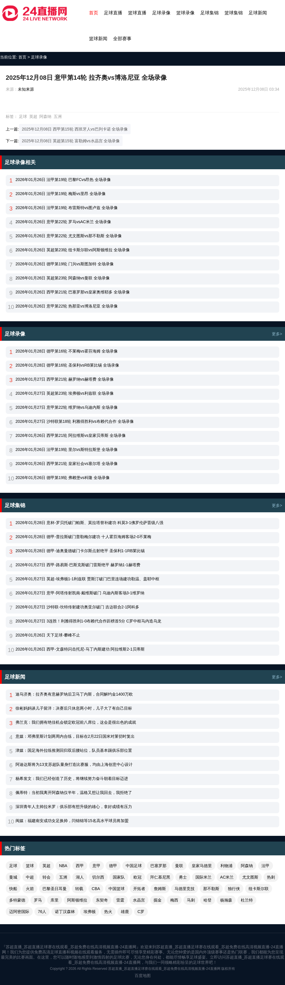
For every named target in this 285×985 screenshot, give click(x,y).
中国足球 (134, 865)
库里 (55, 900)
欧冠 (137, 877)
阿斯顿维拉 (77, 900)
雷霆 (120, 900)
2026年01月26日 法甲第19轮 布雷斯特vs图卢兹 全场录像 (66, 207)
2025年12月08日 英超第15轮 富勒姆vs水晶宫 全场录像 (71, 141)
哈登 (207, 900)
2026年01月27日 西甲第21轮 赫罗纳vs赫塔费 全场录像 (64, 379)
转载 (79, 888)
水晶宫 (139, 900)
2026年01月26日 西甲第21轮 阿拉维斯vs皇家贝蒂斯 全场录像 (70, 435)
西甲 (80, 865)
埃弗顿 (90, 911)
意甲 (96, 865)
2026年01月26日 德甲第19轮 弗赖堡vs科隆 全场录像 (62, 477)
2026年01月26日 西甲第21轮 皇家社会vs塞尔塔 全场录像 (66, 463)
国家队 (119, 877)
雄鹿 (125, 911)
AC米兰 (227, 877)
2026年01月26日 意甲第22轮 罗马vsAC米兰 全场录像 (63, 221)
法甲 (265, 865)
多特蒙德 (17, 900)
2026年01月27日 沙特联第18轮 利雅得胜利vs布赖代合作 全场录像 (74, 421)
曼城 (13, 877)
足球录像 (161, 12)
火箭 (30, 888)
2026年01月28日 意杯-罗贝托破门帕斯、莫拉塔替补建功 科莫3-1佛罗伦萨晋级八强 (89, 522)
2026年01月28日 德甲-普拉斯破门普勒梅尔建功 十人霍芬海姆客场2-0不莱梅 (83, 536)
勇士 (183, 877)
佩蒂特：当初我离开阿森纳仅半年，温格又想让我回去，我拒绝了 (73, 792)
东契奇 (102, 900)
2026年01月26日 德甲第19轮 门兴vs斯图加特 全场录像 (64, 264)
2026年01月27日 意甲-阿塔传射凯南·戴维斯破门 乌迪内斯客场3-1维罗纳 (79, 593)
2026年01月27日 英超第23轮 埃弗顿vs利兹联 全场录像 (64, 393)
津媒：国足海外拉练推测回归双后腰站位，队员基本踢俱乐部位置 (73, 750)
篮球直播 (137, 12)
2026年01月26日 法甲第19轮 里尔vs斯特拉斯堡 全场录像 (66, 449)
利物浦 (226, 865)
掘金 (158, 900)
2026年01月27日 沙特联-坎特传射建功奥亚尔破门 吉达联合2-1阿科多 (77, 607)
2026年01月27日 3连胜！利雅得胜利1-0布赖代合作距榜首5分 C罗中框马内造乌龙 (88, 621)
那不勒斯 (211, 888)
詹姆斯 (160, 888)
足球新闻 (258, 12)
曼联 (179, 865)
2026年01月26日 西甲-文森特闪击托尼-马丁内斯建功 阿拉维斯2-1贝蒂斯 (80, 649)
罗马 (38, 900)
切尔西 (98, 877)
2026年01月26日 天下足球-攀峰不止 (47, 635)
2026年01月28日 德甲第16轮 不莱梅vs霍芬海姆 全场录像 (66, 351)
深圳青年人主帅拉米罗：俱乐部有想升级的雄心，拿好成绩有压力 (73, 806)
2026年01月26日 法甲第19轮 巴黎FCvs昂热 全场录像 (63, 179)
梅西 (174, 900)
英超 (33, 116)
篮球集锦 (233, 12)
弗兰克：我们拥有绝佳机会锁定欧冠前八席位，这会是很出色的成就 (75, 722)
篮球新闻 (98, 38)
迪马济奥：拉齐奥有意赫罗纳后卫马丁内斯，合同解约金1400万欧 (74, 694)
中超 (30, 877)
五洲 (58, 116)
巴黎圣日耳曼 (54, 888)
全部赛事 (122, 38)
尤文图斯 (250, 877)
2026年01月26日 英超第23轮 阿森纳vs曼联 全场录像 (62, 278)
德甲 (113, 865)
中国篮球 (116, 888)
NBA (63, 865)
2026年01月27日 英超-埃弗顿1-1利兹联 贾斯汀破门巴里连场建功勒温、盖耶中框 (87, 579)
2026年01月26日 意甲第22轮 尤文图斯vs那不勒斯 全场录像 (68, 235)
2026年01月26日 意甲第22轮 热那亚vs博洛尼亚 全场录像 (66, 306)
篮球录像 (185, 12)
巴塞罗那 (158, 865)
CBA (96, 888)
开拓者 (139, 888)
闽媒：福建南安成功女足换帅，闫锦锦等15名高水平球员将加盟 (72, 820)
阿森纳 (45, 116)
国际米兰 (203, 877)
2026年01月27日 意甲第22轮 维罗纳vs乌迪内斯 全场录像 (66, 407)
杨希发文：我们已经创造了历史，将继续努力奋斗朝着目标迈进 (71, 778)
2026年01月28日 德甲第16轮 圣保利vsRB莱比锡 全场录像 (67, 365)
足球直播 (113, 12)
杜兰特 (247, 900)
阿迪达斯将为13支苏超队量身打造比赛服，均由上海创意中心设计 (74, 764)
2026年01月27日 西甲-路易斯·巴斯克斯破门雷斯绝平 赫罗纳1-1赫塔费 (77, 564)
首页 (93, 12)
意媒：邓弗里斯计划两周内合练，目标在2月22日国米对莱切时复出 (75, 736)
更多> (277, 334)
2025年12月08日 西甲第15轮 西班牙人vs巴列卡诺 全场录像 (75, 129)
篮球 (30, 865)
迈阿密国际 (19, 911)
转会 (46, 877)
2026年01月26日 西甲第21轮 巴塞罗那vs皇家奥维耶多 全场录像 (72, 292)
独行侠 (234, 888)
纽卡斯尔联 (259, 888)
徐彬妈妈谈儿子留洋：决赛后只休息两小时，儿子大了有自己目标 (73, 708)
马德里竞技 (185, 888)
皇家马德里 (202, 865)
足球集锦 (209, 12)
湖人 (80, 877)
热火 (108, 911)
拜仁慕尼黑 (160, 877)
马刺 (191, 900)
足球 (23, 116)
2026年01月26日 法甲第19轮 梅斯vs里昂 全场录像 (60, 193)
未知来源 (26, 89)
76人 (42, 911)
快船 (13, 888)
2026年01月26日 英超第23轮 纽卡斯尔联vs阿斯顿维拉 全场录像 (72, 250)
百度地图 (143, 975)
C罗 (140, 911)
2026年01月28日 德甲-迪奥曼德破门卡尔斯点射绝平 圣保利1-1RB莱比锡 (80, 550)
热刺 (271, 877)
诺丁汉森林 (65, 911)
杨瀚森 (226, 900)
